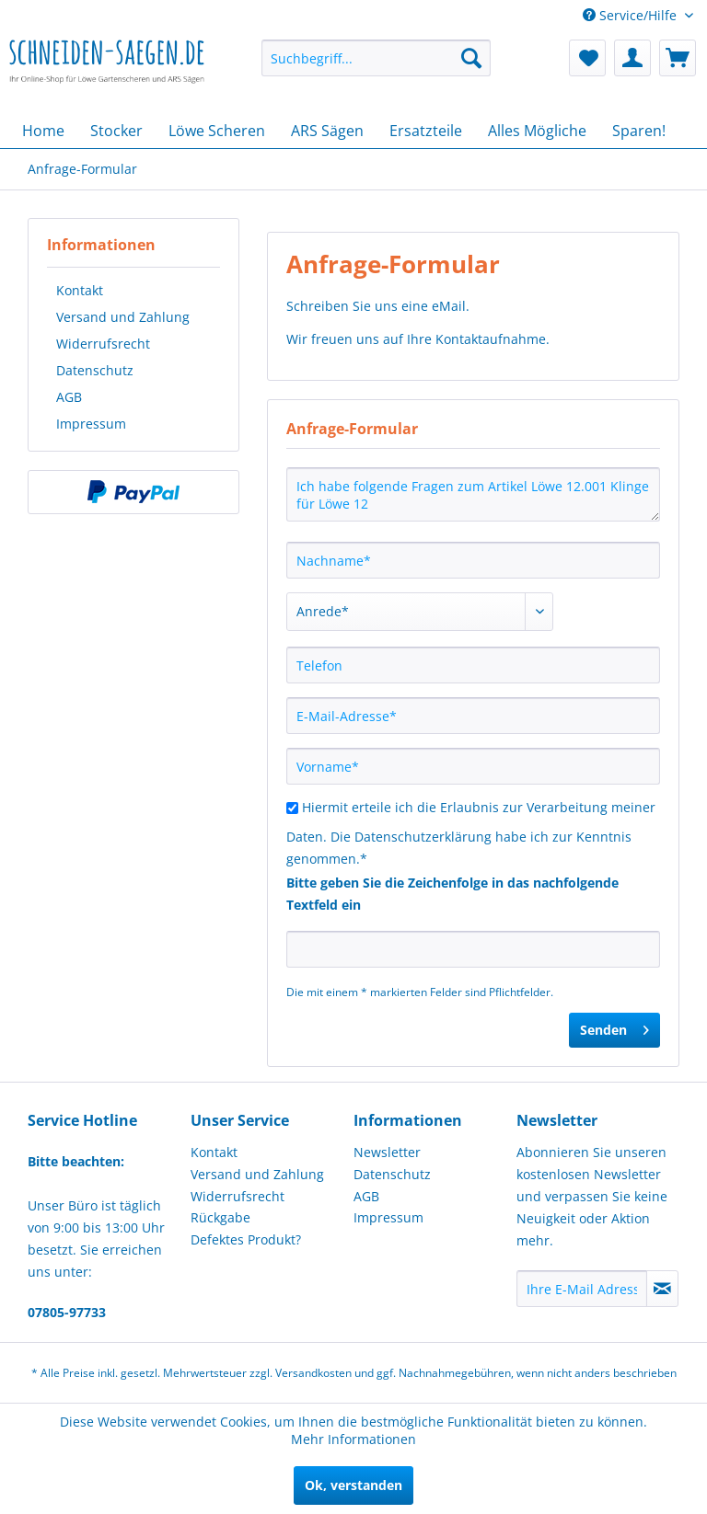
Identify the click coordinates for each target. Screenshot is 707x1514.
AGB (69, 397)
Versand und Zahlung (123, 317)
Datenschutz (94, 370)
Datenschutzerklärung (423, 836)
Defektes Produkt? (246, 1239)
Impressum (91, 423)
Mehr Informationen (353, 1439)
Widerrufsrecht (103, 343)
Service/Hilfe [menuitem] (631, 15)
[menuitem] (376, 58)
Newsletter (387, 1152)
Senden (614, 1026)
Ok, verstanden (353, 1485)
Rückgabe (220, 1217)
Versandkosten (313, 1373)
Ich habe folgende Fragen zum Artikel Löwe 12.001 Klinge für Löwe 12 (473, 494)
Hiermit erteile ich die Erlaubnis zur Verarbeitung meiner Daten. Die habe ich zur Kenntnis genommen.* (470, 832)
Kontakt (79, 290)
